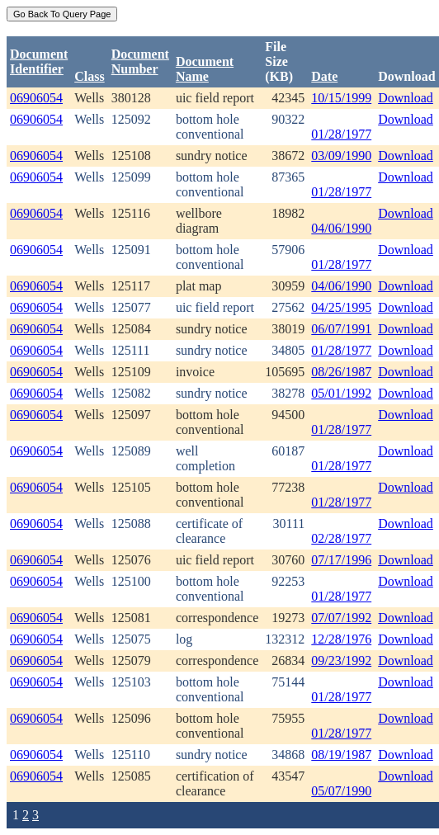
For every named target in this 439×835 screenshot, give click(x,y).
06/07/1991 (341, 329)
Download (405, 98)
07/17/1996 (341, 560)
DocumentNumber (140, 61)
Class (89, 76)
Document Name (205, 68)
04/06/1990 (341, 228)
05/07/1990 (341, 791)
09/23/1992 (341, 660)
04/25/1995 (341, 307)
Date (324, 76)
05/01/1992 (341, 393)
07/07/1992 (341, 618)
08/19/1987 (341, 755)
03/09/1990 (341, 156)
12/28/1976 (341, 639)
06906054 (36, 98)
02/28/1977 (341, 538)
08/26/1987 (341, 372)
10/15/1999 (341, 98)
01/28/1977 (341, 134)
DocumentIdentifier (39, 61)
